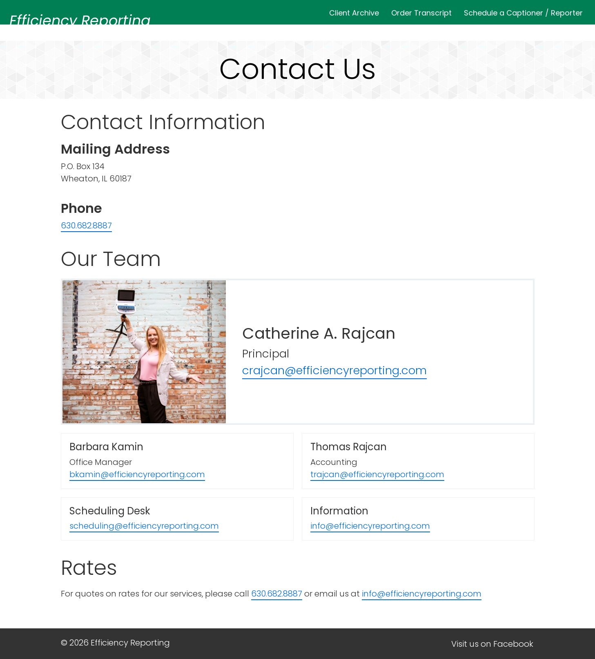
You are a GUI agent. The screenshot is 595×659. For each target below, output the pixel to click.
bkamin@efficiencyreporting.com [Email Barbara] (137, 474)
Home (260, 29)
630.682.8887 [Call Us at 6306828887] (86, 225)
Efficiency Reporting (80, 21)
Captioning (499, 29)
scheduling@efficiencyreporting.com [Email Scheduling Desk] (144, 526)
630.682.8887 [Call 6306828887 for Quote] (276, 593)
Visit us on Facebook (492, 644)
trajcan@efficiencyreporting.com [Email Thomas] (377, 474)
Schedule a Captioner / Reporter (523, 11)
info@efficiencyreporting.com (421, 593)
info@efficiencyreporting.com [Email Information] (370, 526)
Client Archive (354, 11)
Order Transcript (421, 11)
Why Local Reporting (421, 29)
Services (350, 29)
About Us (302, 29)
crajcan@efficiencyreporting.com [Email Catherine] (334, 370)
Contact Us (557, 29)
